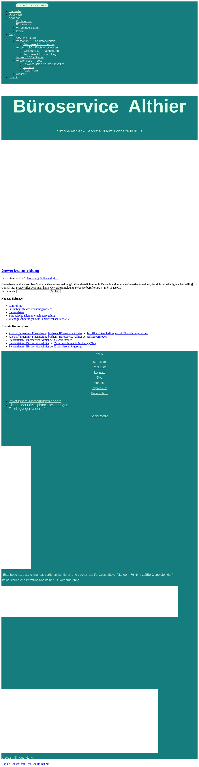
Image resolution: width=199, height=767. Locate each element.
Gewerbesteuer (63, 339)
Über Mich (15, 14)
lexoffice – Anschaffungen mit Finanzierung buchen (117, 333)
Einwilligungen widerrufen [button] (28, 409)
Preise (20, 31)
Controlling (15, 305)
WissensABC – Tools (29, 60)
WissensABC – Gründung (39, 44)
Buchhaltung (24, 21)
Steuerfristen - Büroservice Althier (29, 339)
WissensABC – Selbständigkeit (35, 41)
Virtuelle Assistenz (27, 27)
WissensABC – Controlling (40, 54)
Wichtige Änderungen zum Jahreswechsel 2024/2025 (40, 318)
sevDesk (28, 67)
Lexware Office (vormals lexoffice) (44, 64)
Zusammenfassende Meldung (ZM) (75, 343)
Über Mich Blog (26, 37)
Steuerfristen (16, 312)
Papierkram (30, 70)
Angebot (14, 18)
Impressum (99, 388)
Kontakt (13, 77)
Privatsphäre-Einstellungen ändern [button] (35, 401)
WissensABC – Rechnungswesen (37, 47)
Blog (12, 34)
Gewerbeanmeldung (20, 270)
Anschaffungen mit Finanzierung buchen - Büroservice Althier (45, 333)
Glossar (21, 74)
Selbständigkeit (49, 278)
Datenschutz (99, 393)
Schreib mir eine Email (32, 5)
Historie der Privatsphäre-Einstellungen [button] (38, 405)
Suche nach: (8, 291)
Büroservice (23, 24)
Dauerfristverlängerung (67, 346)
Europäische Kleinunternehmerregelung (32, 315)
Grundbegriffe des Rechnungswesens (30, 309)
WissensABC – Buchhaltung (41, 50)
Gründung (33, 278)
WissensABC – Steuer (30, 57)
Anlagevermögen (97, 336)
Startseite (15, 11)
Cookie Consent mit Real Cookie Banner (25, 763)
